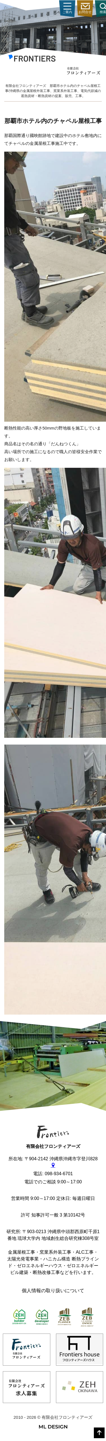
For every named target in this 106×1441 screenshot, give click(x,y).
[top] (99, 1432)
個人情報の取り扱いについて (53, 1290)
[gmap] (53, 1165)
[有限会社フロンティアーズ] (31, 59)
